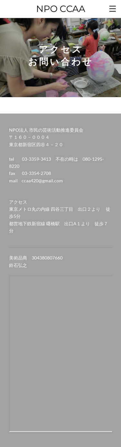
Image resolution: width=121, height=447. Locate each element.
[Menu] (113, 8)
